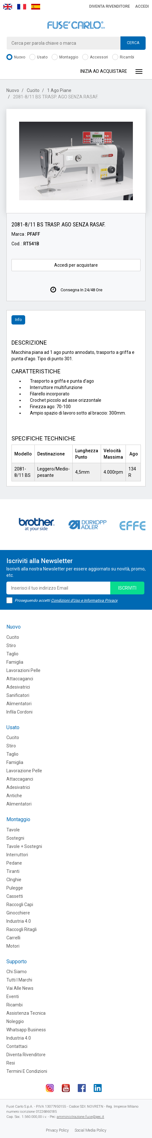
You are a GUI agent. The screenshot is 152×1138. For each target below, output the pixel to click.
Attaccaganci (19, 678)
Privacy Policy (57, 1130)
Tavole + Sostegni (24, 846)
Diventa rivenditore (109, 6)
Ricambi (123, 57)
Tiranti (12, 871)
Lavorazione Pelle (24, 770)
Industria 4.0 (18, 921)
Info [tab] (18, 319)
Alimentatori (19, 703)
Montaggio (65, 57)
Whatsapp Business (26, 1029)
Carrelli (13, 937)
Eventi (12, 996)
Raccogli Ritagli (21, 929)
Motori (12, 946)
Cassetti (14, 896)
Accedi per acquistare (76, 265)
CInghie (13, 879)
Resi (10, 1062)
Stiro (11, 645)
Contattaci (16, 1046)
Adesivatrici (18, 687)
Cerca (133, 43)
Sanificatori (17, 695)
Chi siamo (16, 971)
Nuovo (15, 57)
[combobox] (76, 43)
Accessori (95, 57)
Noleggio (15, 1021)
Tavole (13, 829)
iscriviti (127, 588)
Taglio (12, 653)
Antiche (14, 795)
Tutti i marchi (19, 979)
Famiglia (14, 662)
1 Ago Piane (59, 90)
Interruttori (17, 854)
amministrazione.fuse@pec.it (80, 1117)
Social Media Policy (90, 1130)
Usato (38, 57)
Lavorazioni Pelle (23, 670)
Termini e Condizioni (26, 1071)
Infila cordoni (19, 711)
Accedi (142, 6)
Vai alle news (19, 988)
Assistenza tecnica (26, 1013)
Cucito (33, 90)
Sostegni (15, 838)
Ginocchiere (18, 912)
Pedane (14, 863)
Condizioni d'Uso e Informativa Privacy (84, 600)
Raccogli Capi (19, 904)
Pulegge (14, 887)
